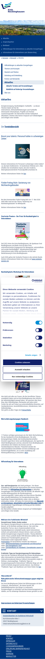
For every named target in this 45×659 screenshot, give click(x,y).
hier (25, 174)
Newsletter (11, 656)
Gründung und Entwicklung (13, 75)
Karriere (9, 654)
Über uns (7, 93)
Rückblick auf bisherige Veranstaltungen (20, 89)
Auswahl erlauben (22, 369)
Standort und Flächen (11, 72)
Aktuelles (6, 38)
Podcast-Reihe (26, 410)
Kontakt (11, 611)
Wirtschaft (13, 58)
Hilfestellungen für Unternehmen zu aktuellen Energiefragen (23, 49)
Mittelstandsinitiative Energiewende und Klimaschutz (23, 544)
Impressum (10, 641)
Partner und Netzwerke (12, 79)
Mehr (26, 453)
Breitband (6, 45)
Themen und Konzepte (12, 69)
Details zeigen (31, 355)
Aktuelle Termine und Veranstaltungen (19, 86)
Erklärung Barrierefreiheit (18, 649)
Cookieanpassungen (14, 646)
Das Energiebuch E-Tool (13, 546)
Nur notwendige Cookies (22, 377)
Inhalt (9, 636)
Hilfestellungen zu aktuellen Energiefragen (18, 65)
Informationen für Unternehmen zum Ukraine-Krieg (19, 52)
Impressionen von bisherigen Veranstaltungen (18, 603)
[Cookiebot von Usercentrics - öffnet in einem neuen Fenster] (32, 280)
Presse (9, 651)
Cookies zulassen (22, 362)
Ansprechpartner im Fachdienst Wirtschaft (18, 616)
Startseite (5, 58)
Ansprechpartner (8, 42)
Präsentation (5, 542)
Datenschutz (11, 644)
